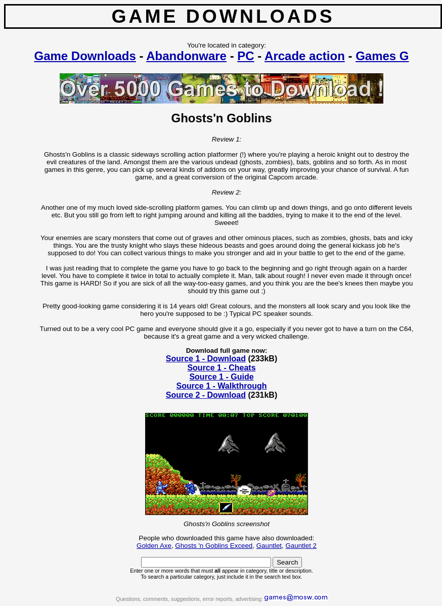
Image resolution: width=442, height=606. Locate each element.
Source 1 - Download (206, 358)
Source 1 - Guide (221, 376)
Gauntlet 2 (301, 545)
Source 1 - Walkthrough (221, 386)
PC (245, 56)
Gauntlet (269, 545)
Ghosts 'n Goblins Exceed (213, 545)
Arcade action (304, 56)
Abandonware (186, 56)
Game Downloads (85, 56)
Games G (382, 56)
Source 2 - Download (206, 395)
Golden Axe (154, 545)
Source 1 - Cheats (221, 367)
